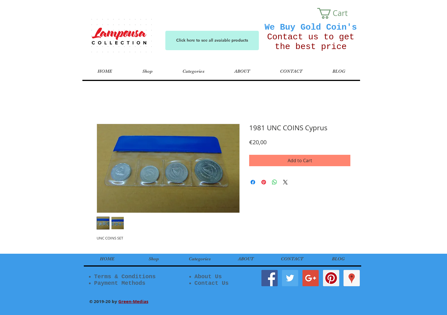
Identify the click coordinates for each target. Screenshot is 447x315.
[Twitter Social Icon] (290, 278)
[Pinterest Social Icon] (331, 278)
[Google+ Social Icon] (310, 278)
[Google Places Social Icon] (352, 278)
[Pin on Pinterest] (263, 182)
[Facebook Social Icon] (269, 278)
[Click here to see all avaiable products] (212, 40)
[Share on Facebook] (252, 182)
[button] (338, 13)
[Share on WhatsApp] (274, 182)
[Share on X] (285, 182)
